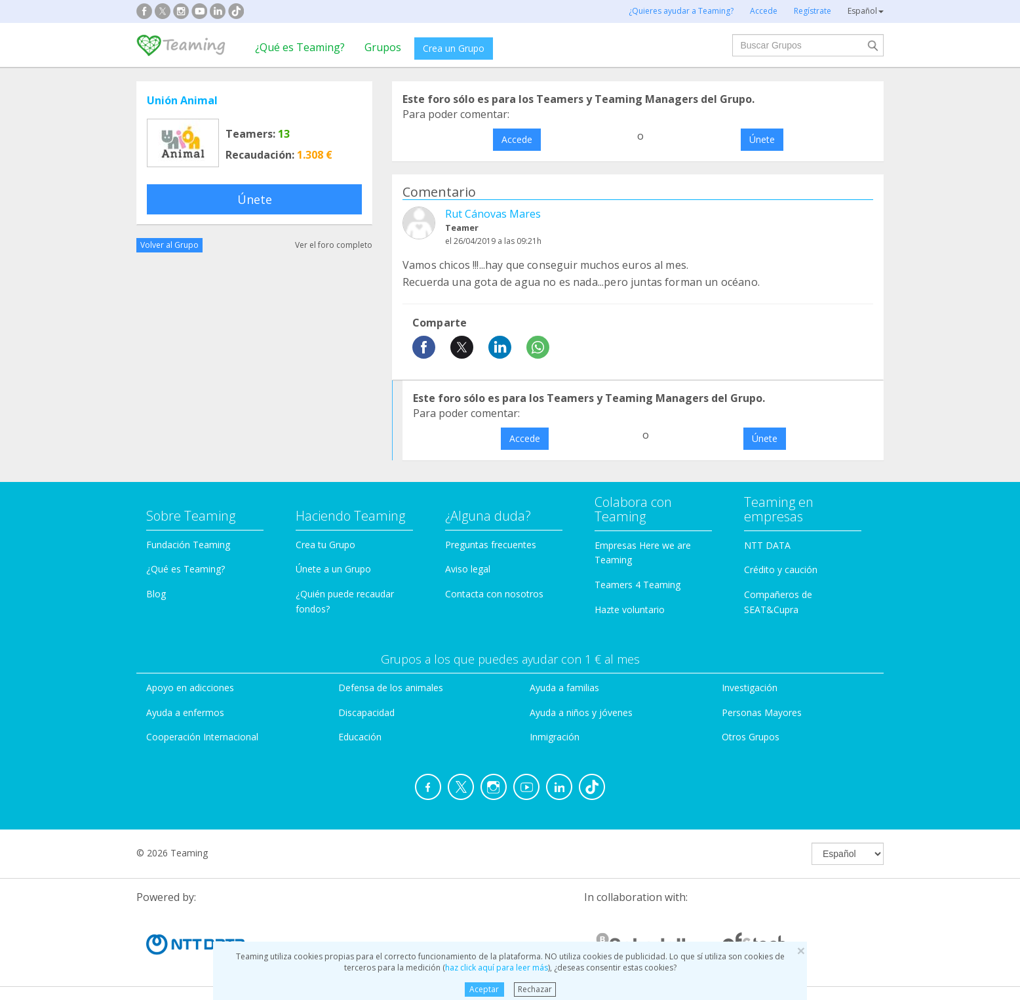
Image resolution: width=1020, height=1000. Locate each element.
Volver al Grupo (169, 244)
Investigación (749, 687)
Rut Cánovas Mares (493, 214)
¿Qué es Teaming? (300, 47)
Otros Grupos (750, 736)
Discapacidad (366, 712)
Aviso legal (467, 569)
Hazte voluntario (630, 609)
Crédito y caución (780, 569)
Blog (156, 594)
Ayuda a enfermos (185, 712)
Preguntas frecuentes (490, 544)
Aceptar (484, 989)
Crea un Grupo (453, 48)
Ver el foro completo (333, 244)
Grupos (382, 47)
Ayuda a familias (564, 687)
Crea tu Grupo (325, 544)
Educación (360, 736)
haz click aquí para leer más (496, 967)
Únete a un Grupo (333, 569)
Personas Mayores (762, 712)
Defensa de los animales (390, 687)
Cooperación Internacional (202, 736)
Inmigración (554, 736)
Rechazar (535, 989)
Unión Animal (182, 100)
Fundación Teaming (188, 544)
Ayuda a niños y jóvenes (581, 712)
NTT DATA (767, 545)
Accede (516, 139)
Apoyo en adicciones (190, 687)
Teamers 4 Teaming (637, 584)
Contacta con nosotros (494, 594)
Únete (254, 199)
